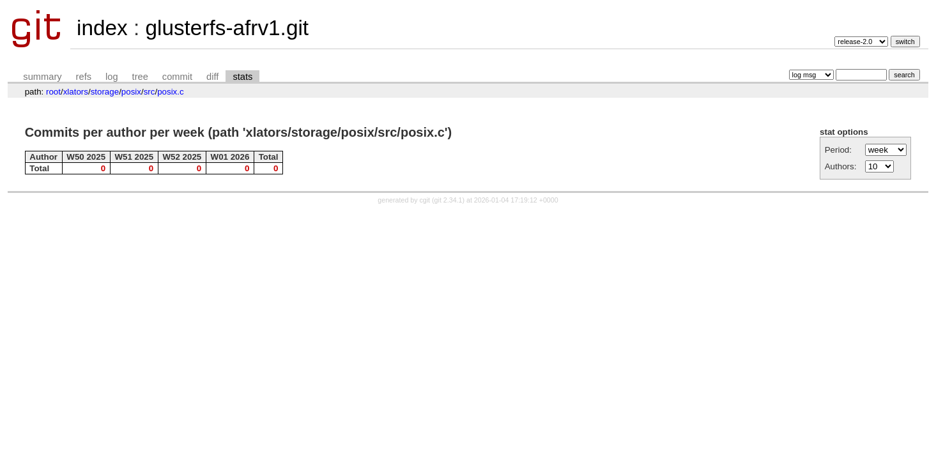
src (149, 91)
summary (42, 77)
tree (140, 77)
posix (131, 91)
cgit (426, 200)
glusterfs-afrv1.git (227, 28)
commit (177, 77)
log (111, 77)
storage (105, 91)
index (102, 28)
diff (212, 77)
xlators (75, 91)
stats (242, 77)
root (53, 91)
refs (83, 77)
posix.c (170, 91)
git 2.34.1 (448, 200)
